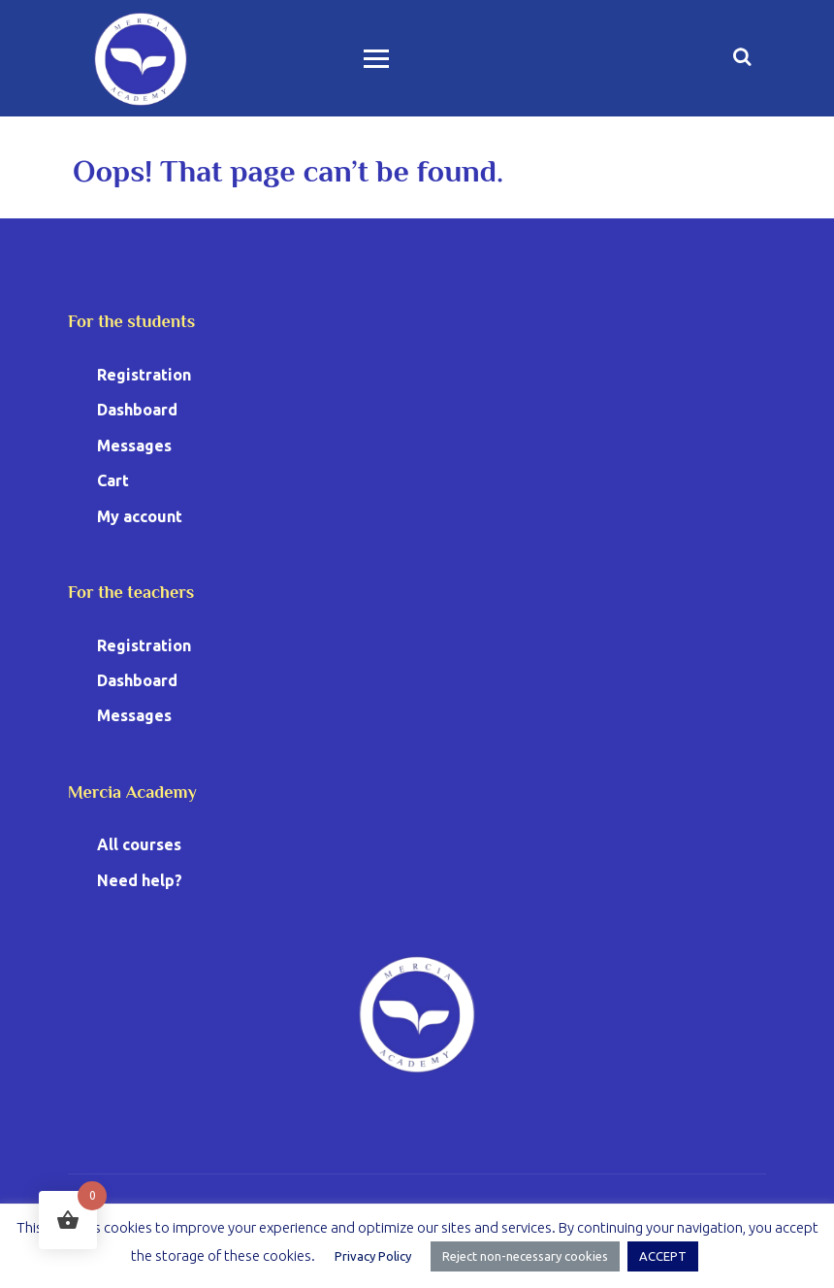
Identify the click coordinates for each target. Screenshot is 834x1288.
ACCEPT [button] (663, 1256)
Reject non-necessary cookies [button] (525, 1256)
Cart (113, 480)
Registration (144, 374)
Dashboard (137, 409)
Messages (134, 445)
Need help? (139, 880)
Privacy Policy (373, 1256)
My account (139, 516)
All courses (139, 844)
